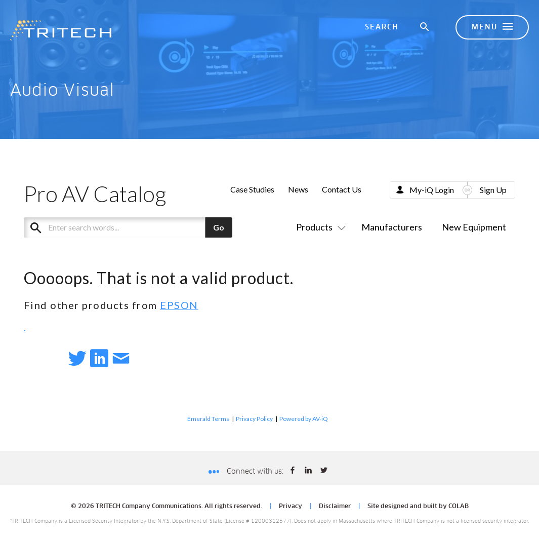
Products (319, 227)
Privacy (290, 507)
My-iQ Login (431, 190)
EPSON (179, 305)
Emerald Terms (208, 418)
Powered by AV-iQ (303, 418)
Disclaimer (335, 507)
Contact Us (341, 189)
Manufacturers (391, 227)
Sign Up (493, 190)
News (298, 189)
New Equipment (474, 227)
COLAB (458, 507)
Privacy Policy (254, 418)
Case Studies (252, 189)
